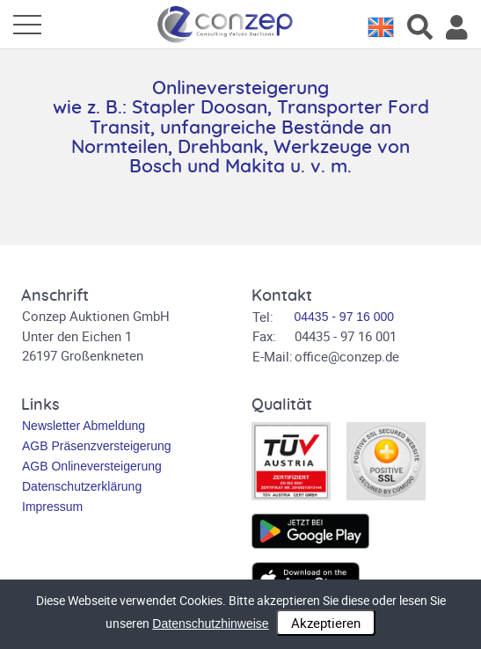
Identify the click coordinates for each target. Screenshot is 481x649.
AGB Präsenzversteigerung (96, 446)
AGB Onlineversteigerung (92, 466)
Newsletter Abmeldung (83, 426)
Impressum (52, 507)
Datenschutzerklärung (82, 486)
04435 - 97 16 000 (345, 317)
